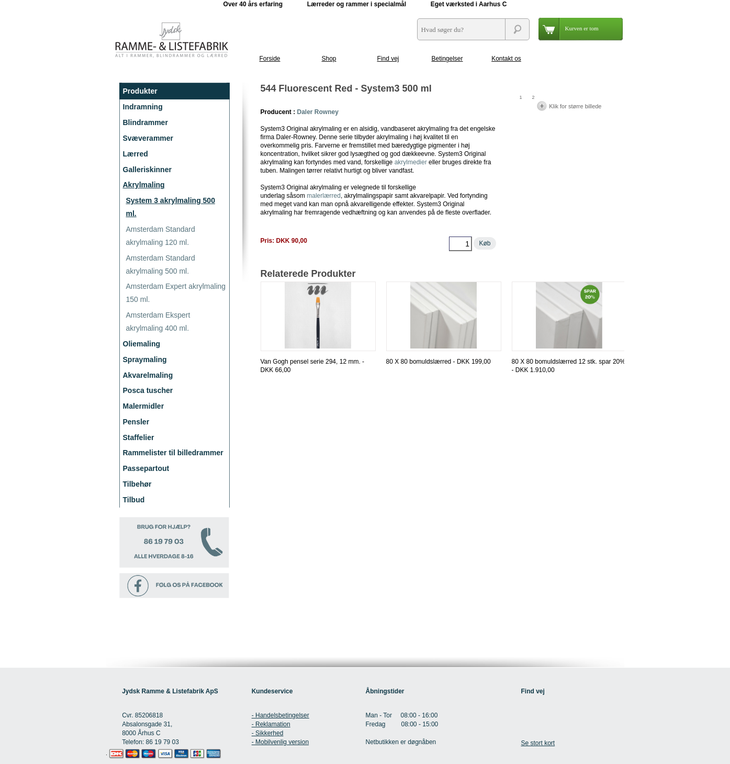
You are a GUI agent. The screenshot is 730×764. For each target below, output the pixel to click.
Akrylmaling (144, 185)
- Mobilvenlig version (280, 742)
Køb (484, 243)
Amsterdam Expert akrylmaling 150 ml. (176, 293)
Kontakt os (506, 58)
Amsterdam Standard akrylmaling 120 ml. (160, 235)
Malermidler (143, 406)
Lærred (135, 154)
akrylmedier (411, 162)
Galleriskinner (147, 169)
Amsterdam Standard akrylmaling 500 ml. (160, 264)
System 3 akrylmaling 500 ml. (170, 207)
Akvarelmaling (148, 375)
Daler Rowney (318, 112)
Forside (269, 58)
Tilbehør (137, 484)
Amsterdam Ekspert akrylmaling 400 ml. (158, 321)
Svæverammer (148, 138)
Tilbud (134, 500)
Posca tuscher (148, 390)
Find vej (388, 58)
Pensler (136, 422)
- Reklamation (271, 724)
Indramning (143, 107)
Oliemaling (142, 344)
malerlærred (324, 195)
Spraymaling (145, 359)
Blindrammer (145, 122)
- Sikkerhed (268, 733)
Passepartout (146, 468)
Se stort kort (538, 743)
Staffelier (138, 437)
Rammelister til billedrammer (173, 452)
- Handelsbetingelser (280, 715)
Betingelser (447, 58)
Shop (328, 58)
